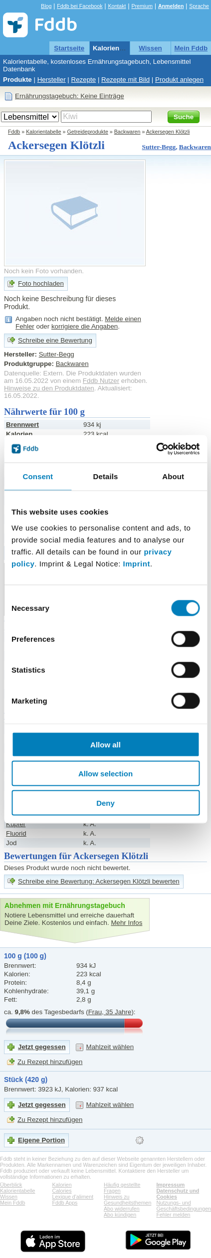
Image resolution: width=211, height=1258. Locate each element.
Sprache (199, 6)
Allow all (105, 744)
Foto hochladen (41, 283)
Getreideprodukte (87, 132)
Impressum (170, 1185)
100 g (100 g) (25, 956)
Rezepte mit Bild (125, 79)
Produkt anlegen (179, 79)
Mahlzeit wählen (110, 1047)
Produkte (17, 79)
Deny (105, 802)
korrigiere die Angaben (84, 326)
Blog (46, 6)
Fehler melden (173, 1215)
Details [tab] (105, 476)
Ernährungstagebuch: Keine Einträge (69, 96)
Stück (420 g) (25, 1079)
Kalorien (62, 1185)
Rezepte (83, 79)
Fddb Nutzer (101, 380)
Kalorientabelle (117, 48)
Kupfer (15, 824)
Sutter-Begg (159, 147)
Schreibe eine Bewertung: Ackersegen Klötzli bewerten (99, 881)
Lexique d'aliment (73, 1197)
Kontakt (117, 6)
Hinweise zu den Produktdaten (49, 388)
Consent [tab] (37, 476)
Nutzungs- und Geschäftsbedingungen (183, 1206)
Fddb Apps (65, 1203)
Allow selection (105, 773)
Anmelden (171, 6)
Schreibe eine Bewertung (55, 340)
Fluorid (16, 833)
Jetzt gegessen (42, 1047)
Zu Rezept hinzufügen (49, 1062)
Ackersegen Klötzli (168, 132)
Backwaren (127, 132)
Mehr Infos (126, 922)
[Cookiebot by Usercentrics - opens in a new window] (156, 448)
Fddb (14, 132)
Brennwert (22, 424)
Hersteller (51, 79)
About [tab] (173, 476)
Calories (62, 1191)
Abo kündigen (120, 1215)
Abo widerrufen (122, 1209)
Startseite (69, 48)
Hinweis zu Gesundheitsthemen (127, 1200)
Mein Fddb (191, 48)
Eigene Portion (41, 1140)
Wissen (150, 48)
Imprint (136, 563)
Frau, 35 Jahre (110, 1012)
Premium (142, 6)
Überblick (11, 1185)
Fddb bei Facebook (79, 6)
